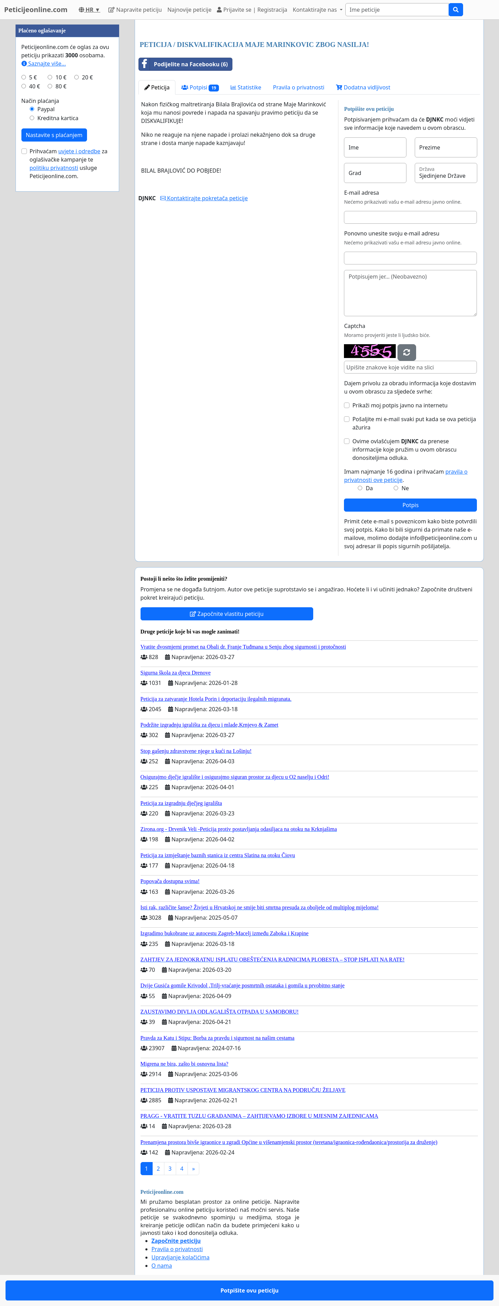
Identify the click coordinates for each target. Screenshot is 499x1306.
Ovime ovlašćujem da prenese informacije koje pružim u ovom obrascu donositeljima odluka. (404, 449)
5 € (33, 77)
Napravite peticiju (135, 9)
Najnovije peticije (189, 9)
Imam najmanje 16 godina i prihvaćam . (406, 476)
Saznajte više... (43, 63)
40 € (34, 86)
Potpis (411, 505)
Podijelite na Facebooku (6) (183, 64)
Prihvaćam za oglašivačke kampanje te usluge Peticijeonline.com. (69, 163)
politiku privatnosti (54, 168)
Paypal (46, 109)
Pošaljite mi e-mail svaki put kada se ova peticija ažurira (414, 423)
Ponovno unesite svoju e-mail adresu (391, 233)
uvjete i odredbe (79, 151)
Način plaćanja (40, 101)
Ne (405, 488)
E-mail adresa (361, 192)
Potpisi (200, 87)
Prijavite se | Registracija (252, 9)
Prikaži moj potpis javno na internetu (400, 405)
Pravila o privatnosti (298, 87)
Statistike (246, 87)
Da (369, 488)
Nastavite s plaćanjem (54, 135)
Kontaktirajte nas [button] (315, 9)
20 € (87, 77)
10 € (61, 77)
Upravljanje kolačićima (181, 1257)
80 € (61, 86)
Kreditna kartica (57, 118)
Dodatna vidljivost (363, 87)
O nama (162, 1265)
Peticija (157, 87)
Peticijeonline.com (36, 9)
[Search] (397, 9)
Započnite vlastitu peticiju (227, 614)
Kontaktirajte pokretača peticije (204, 198)
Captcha (354, 326)
